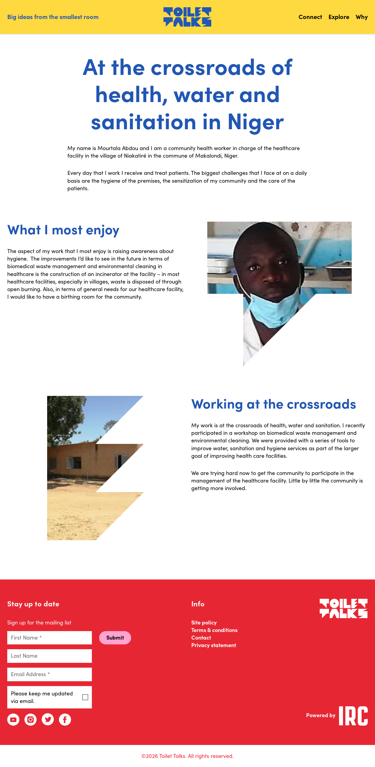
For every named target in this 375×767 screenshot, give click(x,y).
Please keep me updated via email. (49, 697)
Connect (310, 17)
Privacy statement (213, 645)
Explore (338, 17)
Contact (201, 637)
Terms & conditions (214, 630)
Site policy (204, 622)
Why (362, 17)
